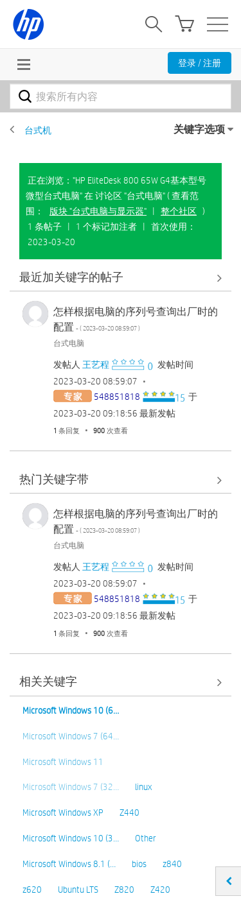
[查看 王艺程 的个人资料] (95, 364)
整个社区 (179, 211)
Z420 (160, 889)
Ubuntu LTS (78, 889)
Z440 (129, 812)
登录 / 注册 (199, 63)
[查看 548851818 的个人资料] (117, 396)
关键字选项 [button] (199, 129)
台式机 (37, 130)
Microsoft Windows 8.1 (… (69, 864)
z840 (172, 864)
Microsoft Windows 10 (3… (70, 838)
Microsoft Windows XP (62, 812)
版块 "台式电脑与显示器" (98, 211)
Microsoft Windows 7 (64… (70, 736)
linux (143, 787)
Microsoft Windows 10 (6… (70, 710)
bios (139, 864)
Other (145, 838)
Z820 (124, 889)
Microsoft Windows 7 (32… (70, 787)
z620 (32, 889)
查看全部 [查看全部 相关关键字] (120, 682)
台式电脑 (68, 343)
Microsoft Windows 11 (62, 762)
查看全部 (120, 277)
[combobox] (120, 96)
